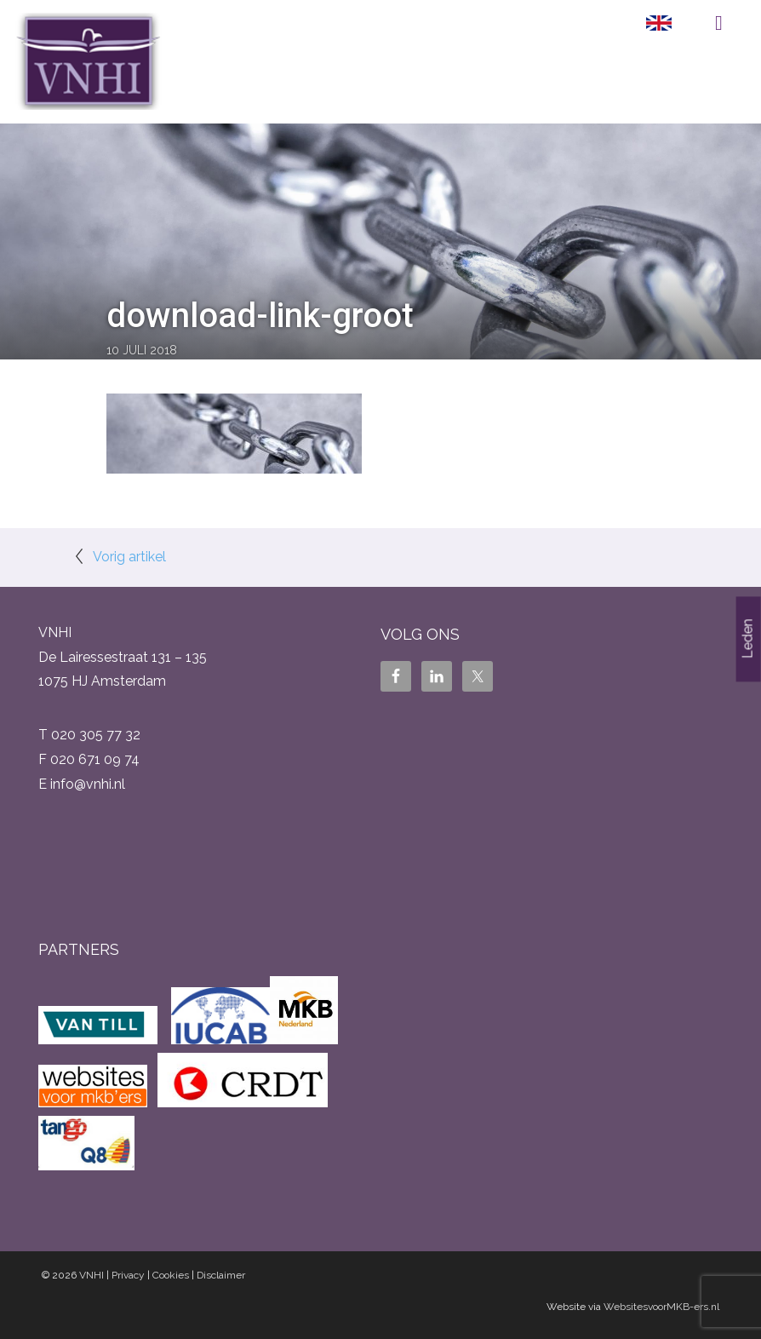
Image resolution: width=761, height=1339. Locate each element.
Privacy (128, 1275)
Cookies (170, 1275)
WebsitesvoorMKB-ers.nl (661, 1307)
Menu (718, 23)
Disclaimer (221, 1275)
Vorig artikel (129, 557)
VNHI (91, 1275)
